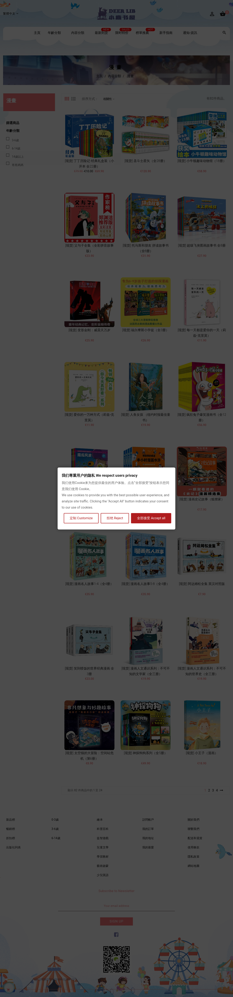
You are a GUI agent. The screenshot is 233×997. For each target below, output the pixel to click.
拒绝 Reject (115, 518)
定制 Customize (81, 518)
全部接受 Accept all (151, 518)
